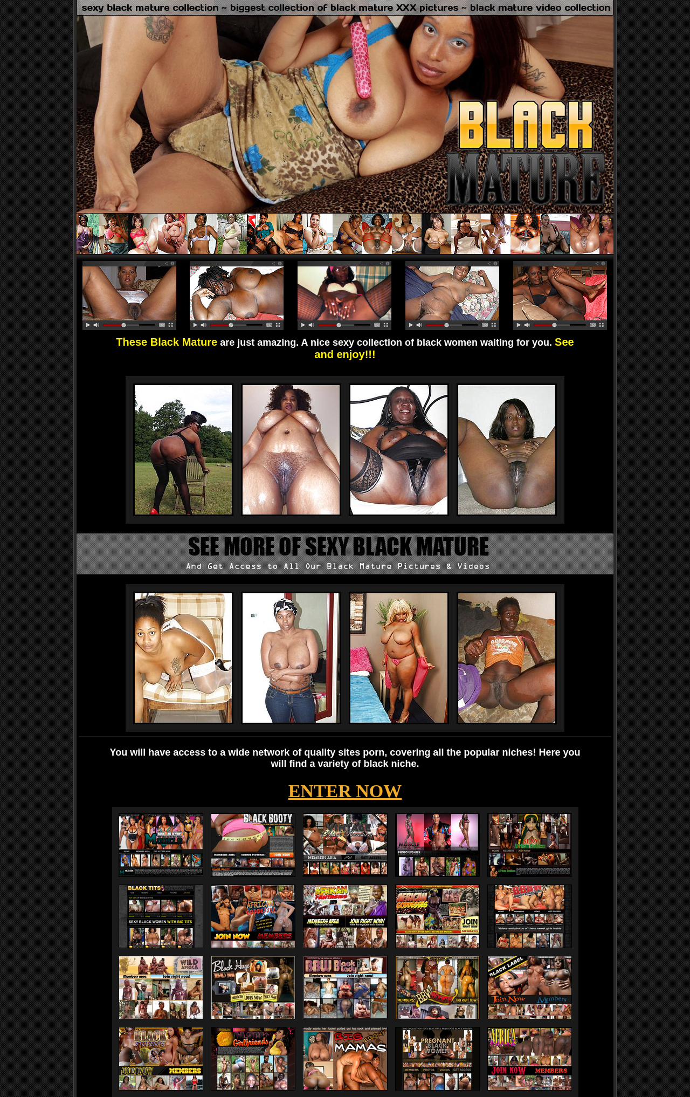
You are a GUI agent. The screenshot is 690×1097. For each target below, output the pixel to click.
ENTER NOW (345, 791)
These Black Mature (166, 342)
